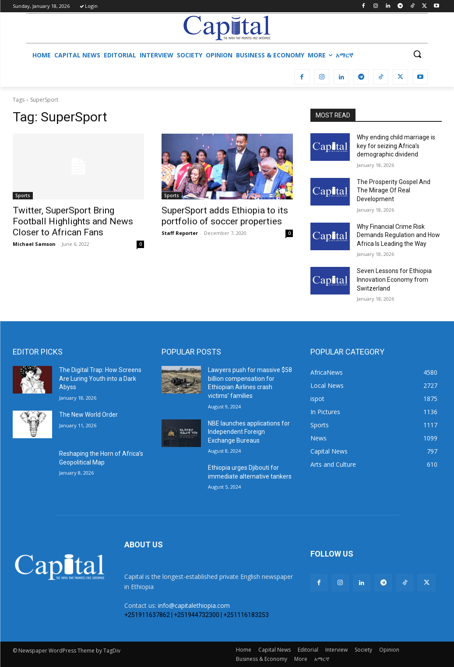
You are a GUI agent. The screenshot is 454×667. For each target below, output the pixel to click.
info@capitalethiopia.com (194, 605)
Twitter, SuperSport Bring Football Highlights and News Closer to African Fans (73, 221)
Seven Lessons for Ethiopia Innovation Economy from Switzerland (394, 279)
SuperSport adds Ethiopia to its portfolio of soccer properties (225, 216)
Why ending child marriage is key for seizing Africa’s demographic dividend (396, 146)
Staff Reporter (180, 233)
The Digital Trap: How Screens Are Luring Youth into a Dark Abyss (100, 378)
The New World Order (88, 414)
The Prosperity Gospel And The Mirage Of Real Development (393, 190)
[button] (417, 53)
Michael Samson (34, 244)
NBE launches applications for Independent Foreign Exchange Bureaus (249, 432)
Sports (22, 195)
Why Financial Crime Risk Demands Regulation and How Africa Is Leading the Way (398, 235)
